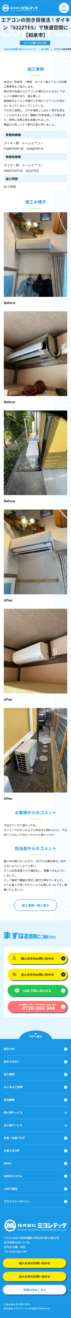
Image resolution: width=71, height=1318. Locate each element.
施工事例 (45, 49)
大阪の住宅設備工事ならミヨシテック (20, 49)
